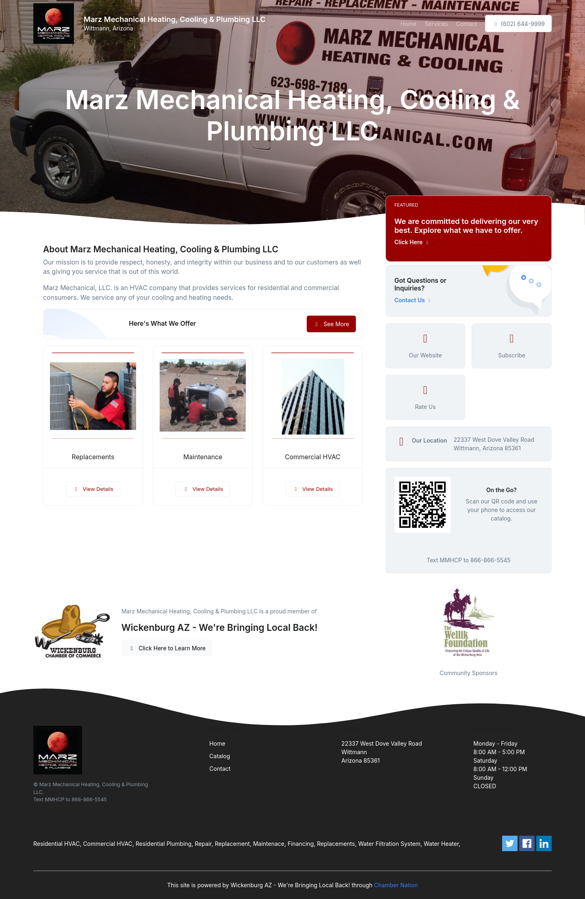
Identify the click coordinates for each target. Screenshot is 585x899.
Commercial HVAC (312, 457)
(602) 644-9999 (518, 23)
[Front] (55, 23)
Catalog (219, 756)
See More (331, 323)
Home (408, 23)
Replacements (93, 457)
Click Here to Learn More (167, 648)
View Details (93, 489)
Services (436, 23)
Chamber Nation (396, 885)
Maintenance (202, 457)
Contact (466, 23)
